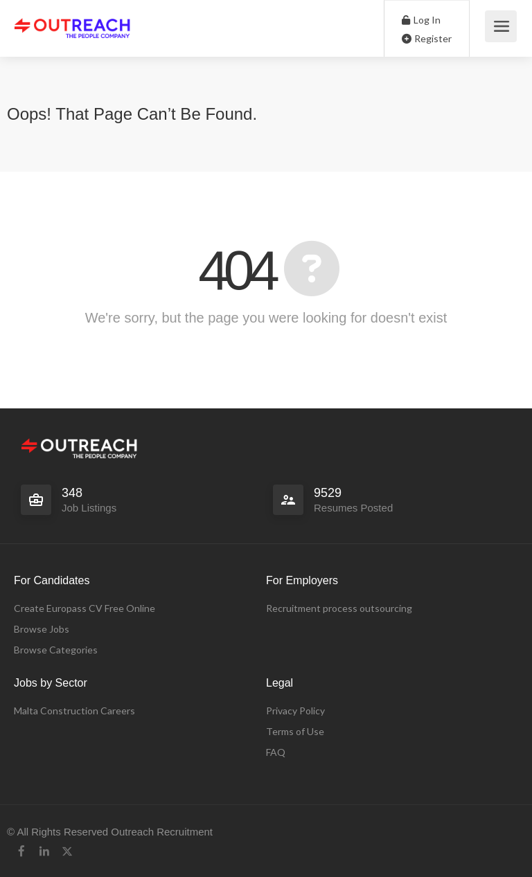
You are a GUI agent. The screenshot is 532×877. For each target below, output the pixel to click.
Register (427, 38)
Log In (421, 20)
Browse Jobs (41, 629)
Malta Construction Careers (74, 710)
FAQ (275, 752)
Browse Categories (56, 650)
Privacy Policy (295, 710)
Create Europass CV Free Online (84, 608)
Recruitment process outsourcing (339, 608)
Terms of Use (295, 731)
